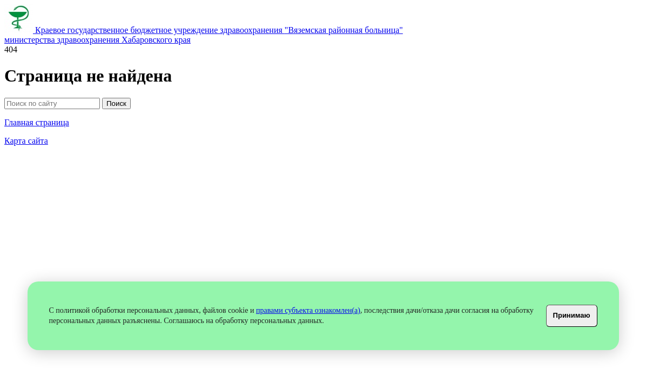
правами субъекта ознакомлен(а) (308, 310)
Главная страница (36, 122)
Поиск (116, 103)
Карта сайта (26, 140)
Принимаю (571, 315)
